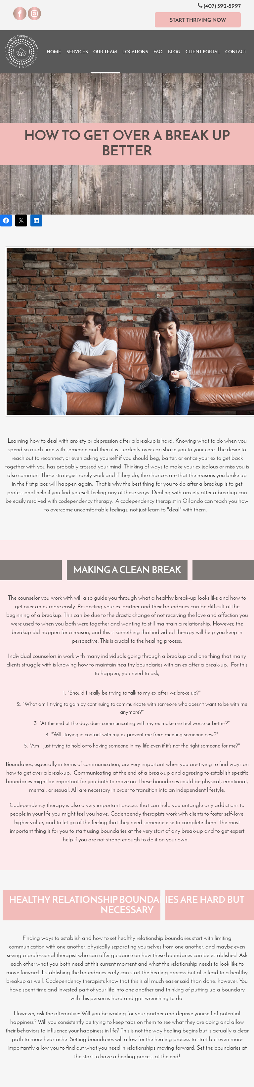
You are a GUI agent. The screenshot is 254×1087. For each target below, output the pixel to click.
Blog (174, 52)
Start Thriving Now (198, 20)
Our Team (105, 52)
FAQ (158, 52)
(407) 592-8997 (219, 6)
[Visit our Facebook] (19, 13)
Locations (135, 52)
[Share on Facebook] (6, 220)
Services (77, 52)
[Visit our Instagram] (34, 13)
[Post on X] (21, 220)
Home (54, 52)
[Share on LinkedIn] (36, 220)
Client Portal (203, 52)
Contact (235, 52)
